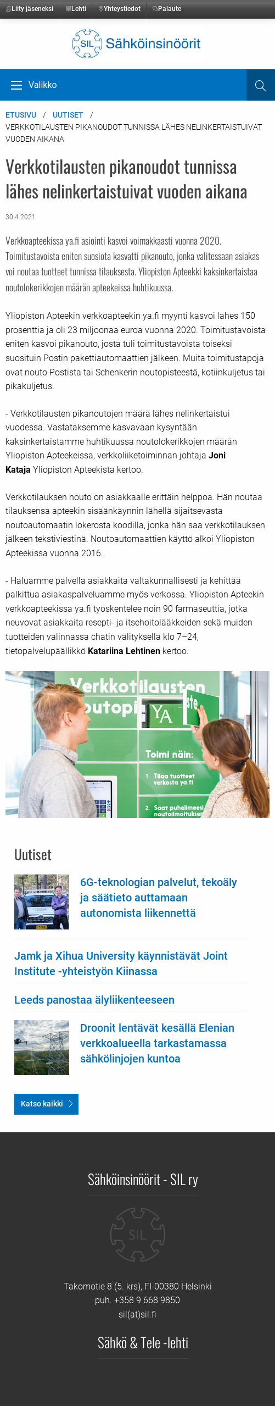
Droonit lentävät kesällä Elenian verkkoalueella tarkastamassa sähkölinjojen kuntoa (157, 1043)
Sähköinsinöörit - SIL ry (143, 1178)
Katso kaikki (42, 1103)
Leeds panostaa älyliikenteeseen (94, 999)
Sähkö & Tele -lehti (143, 1341)
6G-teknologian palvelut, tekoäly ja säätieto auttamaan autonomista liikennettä (158, 898)
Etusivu (20, 114)
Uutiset (68, 114)
